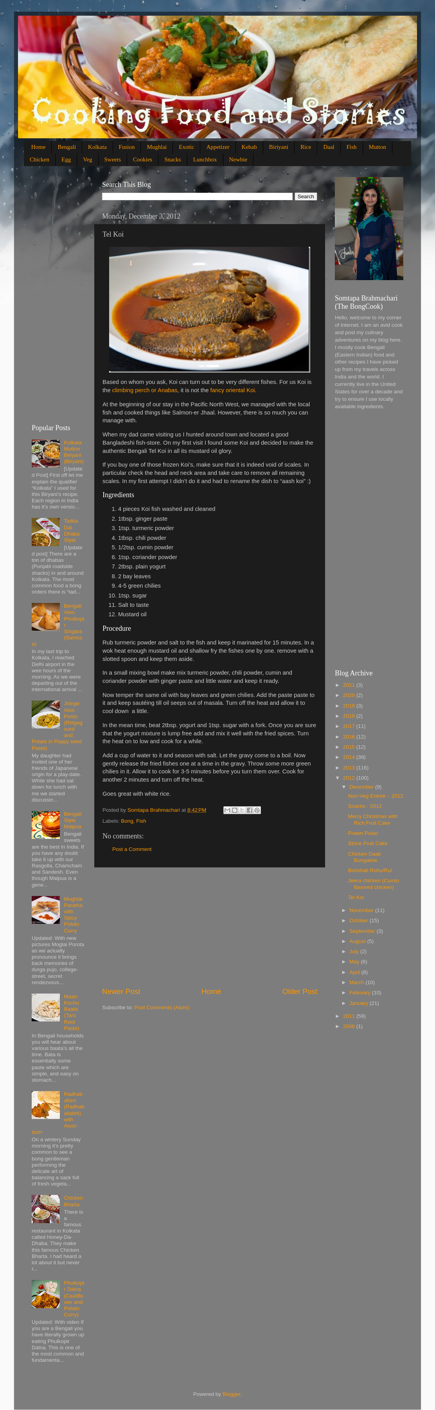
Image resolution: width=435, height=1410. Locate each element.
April (355, 972)
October (359, 920)
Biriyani (278, 147)
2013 (349, 768)
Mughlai (157, 147)
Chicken (39, 159)
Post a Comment (132, 849)
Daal (328, 147)
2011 (349, 1016)
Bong (127, 821)
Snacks (172, 159)
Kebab (249, 147)
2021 (349, 685)
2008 (349, 1026)
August (358, 941)
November (362, 910)
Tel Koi (356, 897)
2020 (349, 695)
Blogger (232, 1394)
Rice (305, 147)
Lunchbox (205, 159)
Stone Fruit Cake (368, 843)
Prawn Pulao (363, 833)
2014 (349, 757)
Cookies (142, 159)
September (363, 931)
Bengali (67, 147)
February (360, 993)
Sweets (112, 159)
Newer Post (121, 991)
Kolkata (97, 147)
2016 (349, 737)
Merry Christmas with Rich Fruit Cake (373, 819)
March (357, 982)
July (354, 951)
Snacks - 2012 (365, 806)
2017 (349, 726)
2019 (349, 706)
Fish (352, 147)
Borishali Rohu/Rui (370, 870)
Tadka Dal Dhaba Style (71, 530)
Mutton (377, 147)
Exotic (186, 147)
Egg (66, 159)
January (359, 1003)
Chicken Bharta (73, 1201)
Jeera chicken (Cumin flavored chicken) (373, 884)
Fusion (127, 147)
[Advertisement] (209, 927)
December (362, 787)
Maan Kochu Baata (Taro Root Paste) (71, 1012)
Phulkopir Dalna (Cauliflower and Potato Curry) (74, 1299)
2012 (349, 778)
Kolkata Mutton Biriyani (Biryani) (73, 452)
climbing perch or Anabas (145, 390)
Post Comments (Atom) (162, 1007)
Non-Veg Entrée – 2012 (375, 796)
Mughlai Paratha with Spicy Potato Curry (73, 915)
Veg (87, 159)
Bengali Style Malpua (72, 820)
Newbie (238, 159)
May (355, 962)
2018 (349, 716)
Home (38, 147)
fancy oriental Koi (232, 390)
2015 (349, 747)
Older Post (299, 991)
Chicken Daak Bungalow (364, 857)
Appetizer (217, 147)
